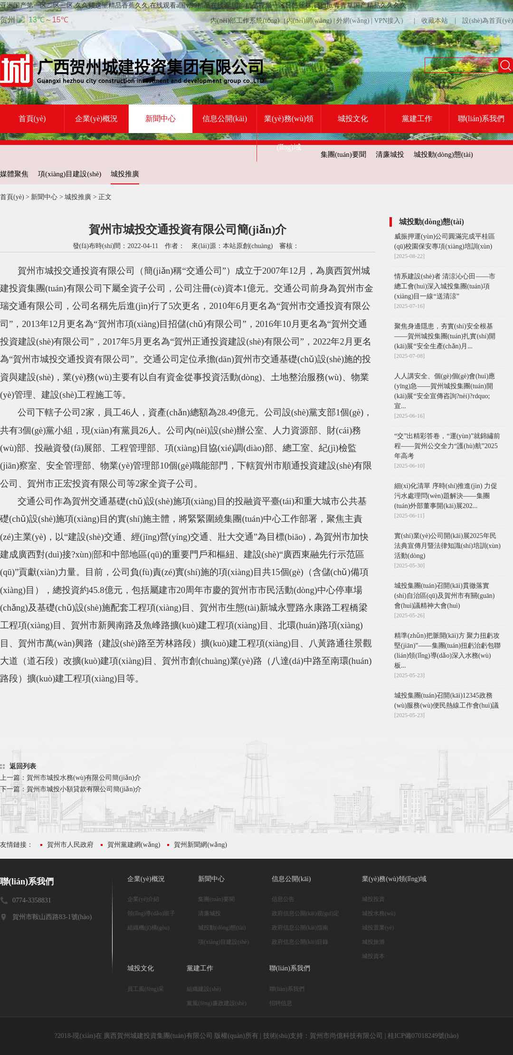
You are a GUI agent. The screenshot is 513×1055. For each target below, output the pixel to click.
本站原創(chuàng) (248, 245)
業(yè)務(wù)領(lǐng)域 (289, 133)
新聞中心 (160, 119)
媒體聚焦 (14, 174)
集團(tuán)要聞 (343, 154)
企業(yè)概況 (96, 119)
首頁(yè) (32, 119)
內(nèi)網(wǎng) (309, 20)
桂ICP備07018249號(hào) (423, 1035)
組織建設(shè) (204, 989)
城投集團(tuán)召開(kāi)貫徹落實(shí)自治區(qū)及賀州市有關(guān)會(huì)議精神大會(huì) (444, 595)
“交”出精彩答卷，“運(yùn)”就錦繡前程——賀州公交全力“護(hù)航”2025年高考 (447, 446)
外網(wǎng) (352, 20)
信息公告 (283, 899)
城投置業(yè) (378, 927)
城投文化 (353, 119)
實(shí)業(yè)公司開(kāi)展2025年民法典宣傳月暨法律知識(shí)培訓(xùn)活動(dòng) (447, 545)
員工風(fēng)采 (145, 989)
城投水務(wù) (379, 913)
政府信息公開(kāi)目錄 (300, 942)
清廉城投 (390, 154)
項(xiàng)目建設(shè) (69, 174)
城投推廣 (125, 174)
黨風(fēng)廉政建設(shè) (216, 1003)
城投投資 (373, 899)
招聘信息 (280, 1003)
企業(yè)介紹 (143, 899)
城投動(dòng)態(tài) (443, 154)
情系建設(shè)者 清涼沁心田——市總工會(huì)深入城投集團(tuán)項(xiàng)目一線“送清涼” (445, 286)
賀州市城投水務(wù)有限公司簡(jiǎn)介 (84, 777)
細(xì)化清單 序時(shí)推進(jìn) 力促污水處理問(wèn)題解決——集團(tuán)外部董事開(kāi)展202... (445, 495)
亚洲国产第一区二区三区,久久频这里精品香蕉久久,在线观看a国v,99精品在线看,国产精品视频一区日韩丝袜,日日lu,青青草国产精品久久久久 (203, 5)
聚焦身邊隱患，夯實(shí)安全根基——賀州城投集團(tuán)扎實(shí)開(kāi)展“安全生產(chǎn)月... (444, 336)
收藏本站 (434, 20)
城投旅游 (373, 942)
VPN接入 (387, 20)
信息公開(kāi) (224, 119)
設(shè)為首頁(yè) (487, 20)
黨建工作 (417, 119)
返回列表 (23, 766)
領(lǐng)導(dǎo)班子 (151, 913)
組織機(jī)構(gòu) (148, 927)
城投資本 (373, 956)
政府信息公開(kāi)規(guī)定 (305, 913)
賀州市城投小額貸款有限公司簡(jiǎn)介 (84, 789)
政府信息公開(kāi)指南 (300, 927)
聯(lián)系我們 (481, 119)
